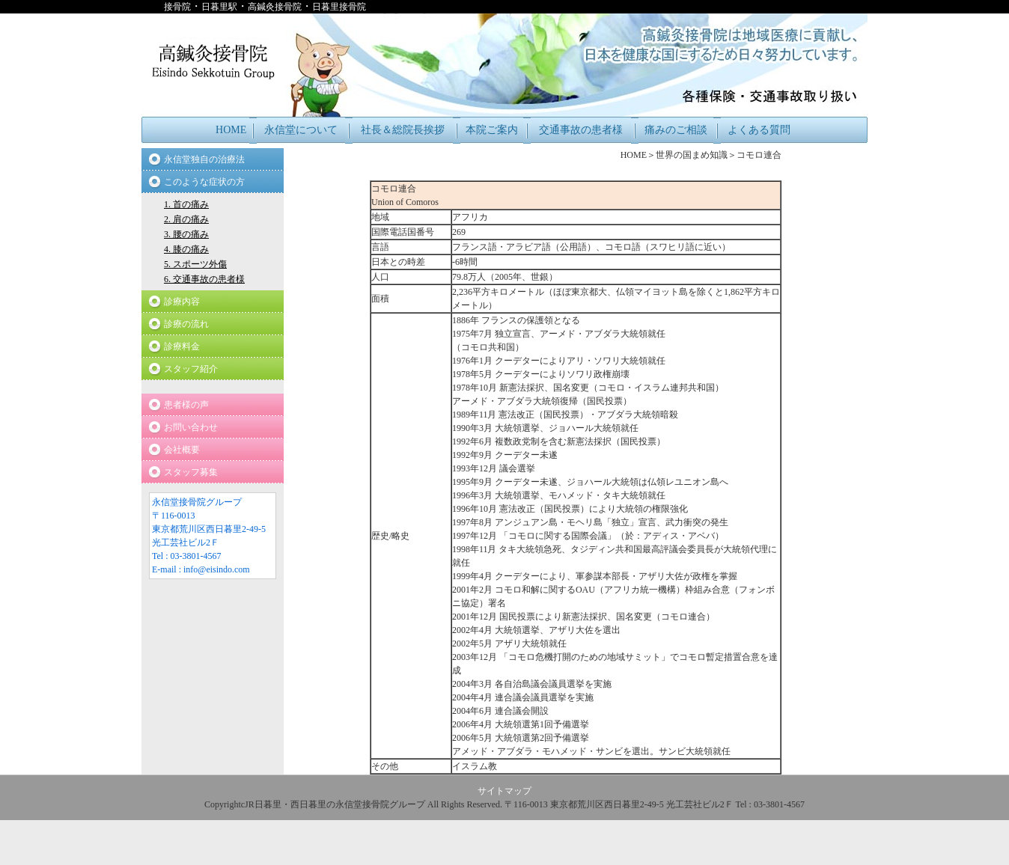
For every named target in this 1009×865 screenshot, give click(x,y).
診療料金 (182, 346)
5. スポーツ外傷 (195, 264)
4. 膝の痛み (186, 249)
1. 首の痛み (186, 204)
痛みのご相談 (675, 129)
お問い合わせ (191, 427)
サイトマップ (504, 791)
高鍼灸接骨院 (275, 6)
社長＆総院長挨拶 (403, 129)
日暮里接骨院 (339, 6)
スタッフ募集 (191, 472)
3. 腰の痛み (186, 234)
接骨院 (177, 6)
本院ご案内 (492, 129)
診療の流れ (186, 324)
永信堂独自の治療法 (204, 159)
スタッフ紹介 (191, 369)
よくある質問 (759, 129)
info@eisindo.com (216, 569)
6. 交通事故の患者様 (204, 279)
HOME (231, 129)
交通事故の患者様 (581, 129)
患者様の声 (186, 405)
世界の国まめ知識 (692, 155)
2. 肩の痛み (186, 219)
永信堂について (301, 129)
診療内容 (182, 301)
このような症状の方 (204, 182)
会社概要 (182, 449)
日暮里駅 (219, 6)
